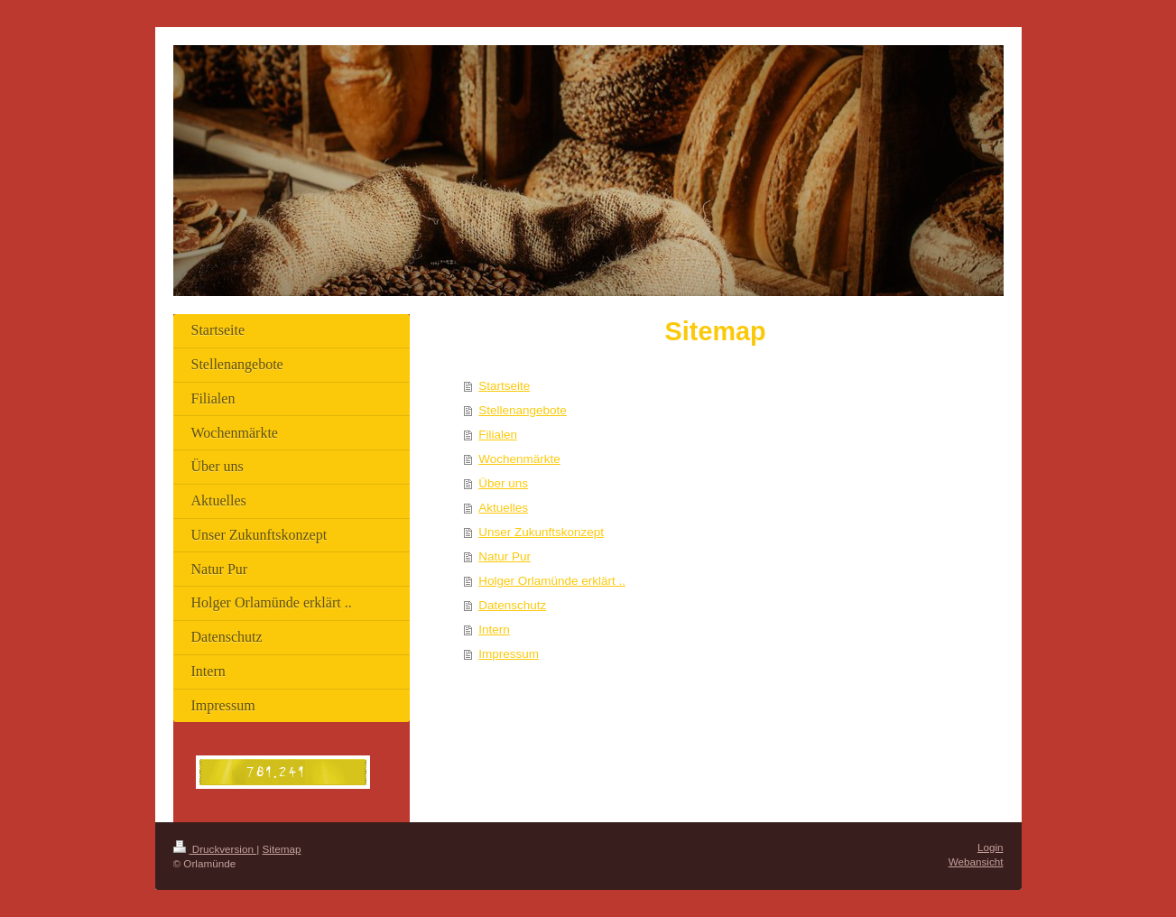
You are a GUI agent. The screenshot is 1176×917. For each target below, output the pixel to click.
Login (990, 847)
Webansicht (976, 861)
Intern (494, 629)
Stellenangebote (522, 410)
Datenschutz (512, 605)
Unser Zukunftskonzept (541, 532)
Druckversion (215, 849)
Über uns (503, 483)
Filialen (497, 434)
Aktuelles (503, 507)
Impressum (508, 654)
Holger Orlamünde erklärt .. (551, 581)
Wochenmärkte (519, 459)
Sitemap (282, 849)
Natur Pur (504, 556)
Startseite (504, 386)
